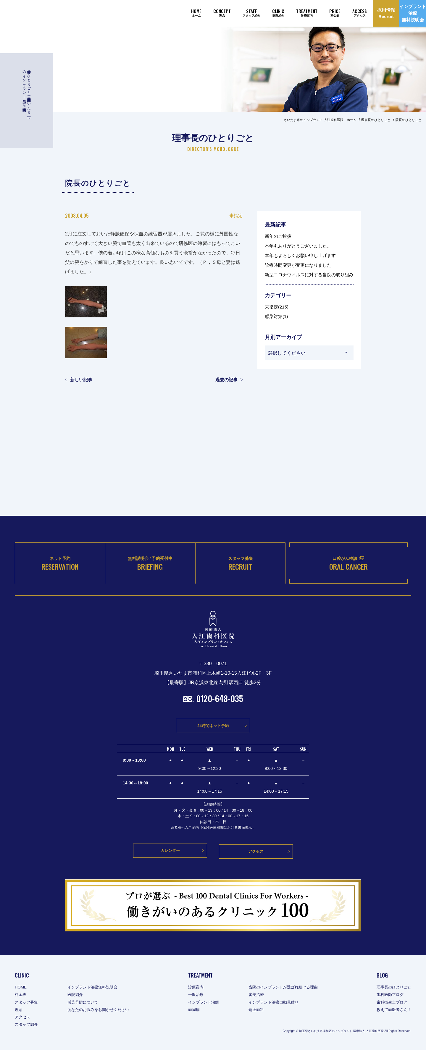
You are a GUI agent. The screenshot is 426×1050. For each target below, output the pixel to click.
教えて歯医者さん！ (392, 1010)
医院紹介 (77, 995)
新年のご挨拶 (278, 236)
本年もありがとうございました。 (298, 245)
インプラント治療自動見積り (276, 1003)
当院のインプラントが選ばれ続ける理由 (286, 988)
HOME (21, 988)
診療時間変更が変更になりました (298, 265)
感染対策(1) (276, 316)
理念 (19, 1010)
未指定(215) (276, 306)
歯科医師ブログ (388, 995)
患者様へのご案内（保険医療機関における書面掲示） (213, 831)
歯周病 (192, 1010)
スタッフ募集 (27, 1003)
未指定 (236, 215)
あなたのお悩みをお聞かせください (102, 1010)
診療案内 (194, 988)
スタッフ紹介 (27, 1025)
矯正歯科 (257, 1010)
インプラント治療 (202, 1003)
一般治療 (194, 995)
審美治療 (257, 995)
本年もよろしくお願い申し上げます (300, 255)
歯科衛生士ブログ (390, 1003)
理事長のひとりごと (392, 988)
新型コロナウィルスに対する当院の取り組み (309, 274)
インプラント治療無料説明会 (96, 988)
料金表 (21, 995)
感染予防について (85, 1003)
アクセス (23, 1018)
